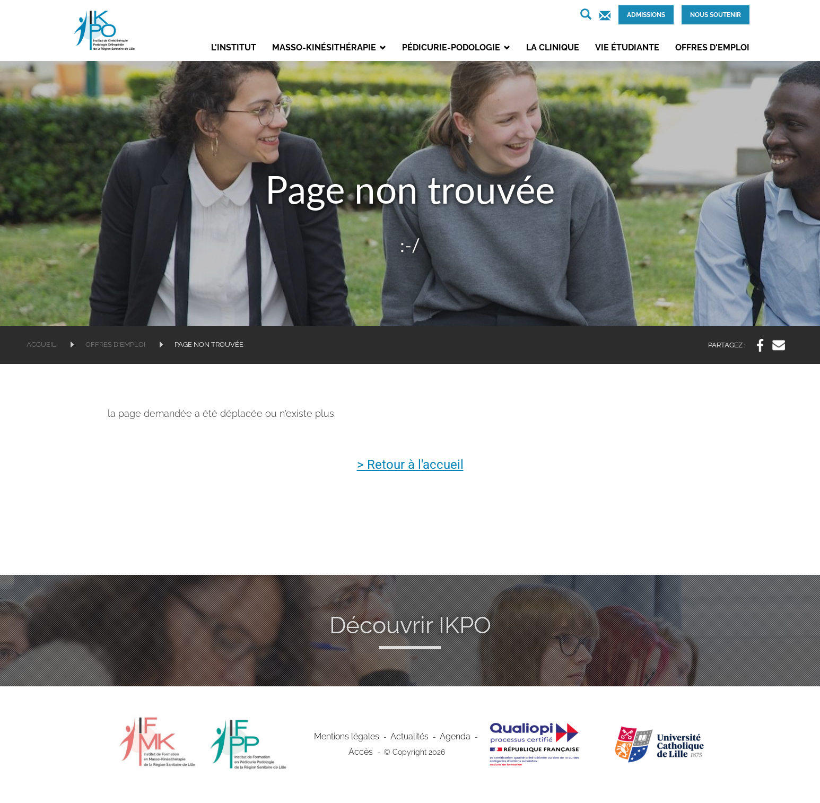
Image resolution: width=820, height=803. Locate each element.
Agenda (449, 738)
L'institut (233, 47)
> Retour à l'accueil (410, 465)
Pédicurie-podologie (456, 47)
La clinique (552, 47)
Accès (360, 753)
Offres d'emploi (712, 47)
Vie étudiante (627, 47)
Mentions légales (351, 738)
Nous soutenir (715, 15)
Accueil (41, 344)
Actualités (408, 738)
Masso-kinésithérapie (329, 47)
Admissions (646, 15)
